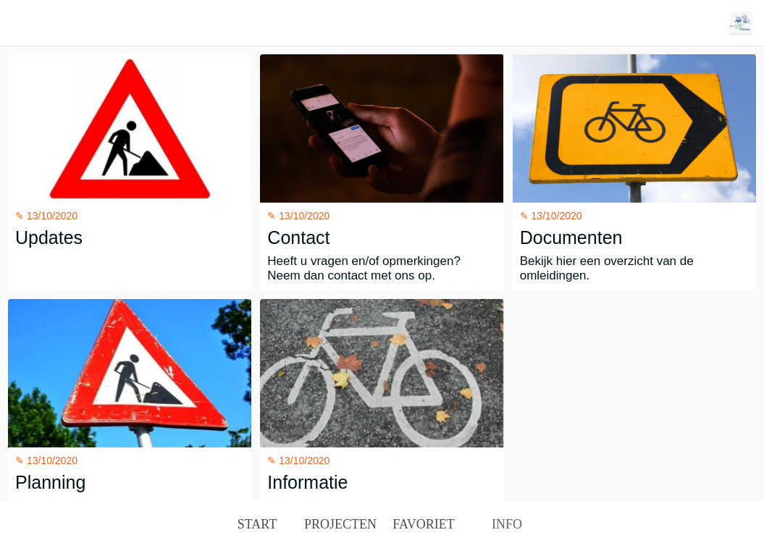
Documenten (571, 237)
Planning (50, 482)
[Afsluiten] (23, 23)
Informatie (307, 482)
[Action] (740, 23)
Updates (49, 237)
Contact (298, 237)
